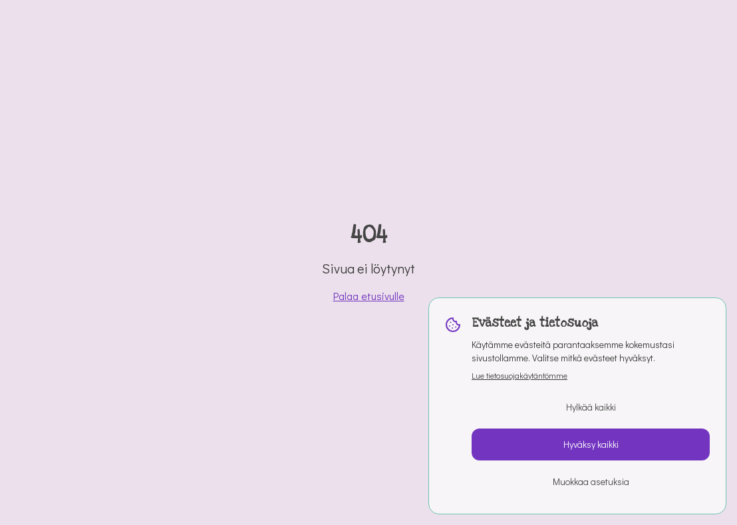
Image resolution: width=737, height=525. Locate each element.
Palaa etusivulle (368, 296)
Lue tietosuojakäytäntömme (519, 375)
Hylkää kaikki (591, 407)
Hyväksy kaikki (591, 444)
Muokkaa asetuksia (591, 481)
